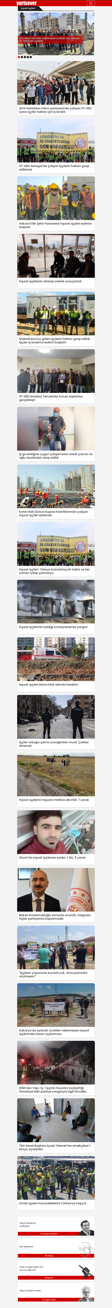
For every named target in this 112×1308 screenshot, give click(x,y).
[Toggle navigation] (91, 3)
